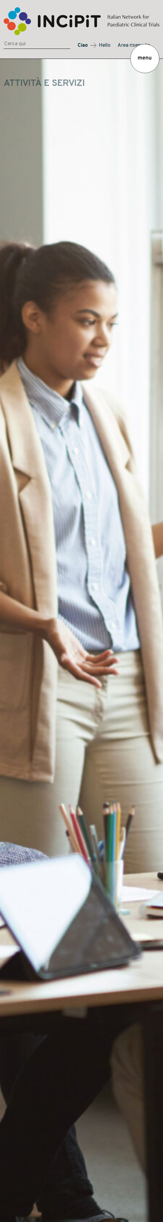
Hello (104, 45)
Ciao (83, 45)
